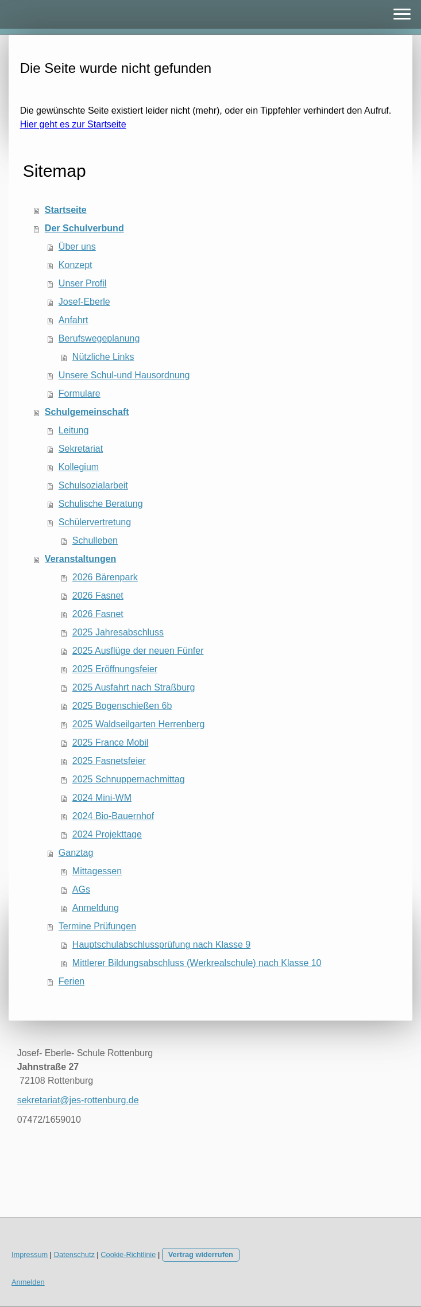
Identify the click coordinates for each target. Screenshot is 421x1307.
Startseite (66, 210)
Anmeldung (95, 908)
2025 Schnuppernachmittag (128, 779)
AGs (81, 889)
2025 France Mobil (110, 742)
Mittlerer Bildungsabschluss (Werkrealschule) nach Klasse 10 (197, 963)
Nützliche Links (103, 357)
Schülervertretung (95, 522)
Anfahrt (73, 320)
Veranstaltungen (80, 559)
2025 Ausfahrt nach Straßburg (133, 687)
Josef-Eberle (84, 302)
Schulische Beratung (101, 504)
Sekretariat (81, 448)
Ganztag (76, 853)
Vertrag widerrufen (200, 1254)
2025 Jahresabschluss (118, 632)
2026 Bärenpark (105, 577)
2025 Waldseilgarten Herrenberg (138, 724)
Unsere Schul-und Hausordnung (124, 375)
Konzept (75, 265)
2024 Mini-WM (102, 797)
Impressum (29, 1254)
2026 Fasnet (97, 595)
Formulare (80, 393)
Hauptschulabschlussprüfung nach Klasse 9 (161, 944)
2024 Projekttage (107, 834)
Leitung (74, 430)
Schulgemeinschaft (87, 412)
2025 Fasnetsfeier (109, 761)
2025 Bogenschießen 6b (122, 706)
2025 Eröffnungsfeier (114, 669)
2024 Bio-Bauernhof (113, 816)
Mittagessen (97, 871)
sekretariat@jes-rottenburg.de (78, 1100)
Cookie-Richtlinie (128, 1254)
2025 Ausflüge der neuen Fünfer (138, 651)
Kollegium (79, 467)
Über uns (77, 246)
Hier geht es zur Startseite (73, 124)
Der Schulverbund (84, 228)
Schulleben (95, 540)
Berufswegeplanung (99, 338)
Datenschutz (74, 1254)
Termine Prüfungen (97, 926)
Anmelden (28, 1282)
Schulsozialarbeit (93, 485)
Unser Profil (83, 283)
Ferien (71, 981)
